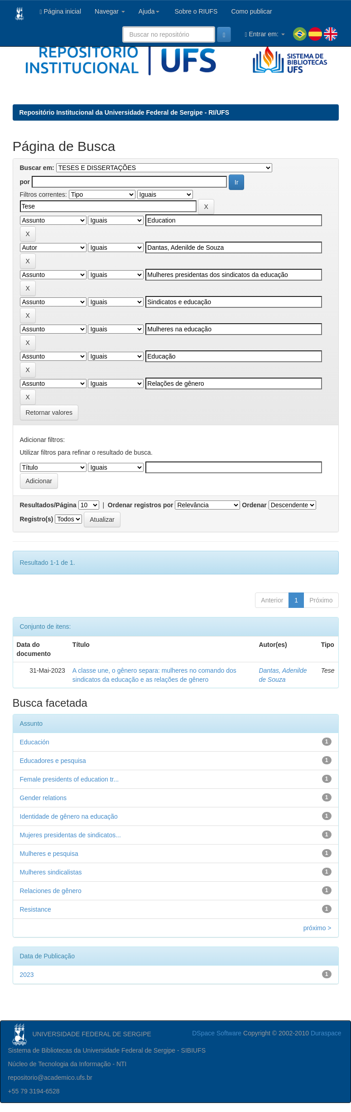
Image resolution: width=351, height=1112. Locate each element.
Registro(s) (36, 519)
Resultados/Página (48, 505)
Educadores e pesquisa (53, 760)
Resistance (35, 909)
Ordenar (254, 505)
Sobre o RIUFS (195, 11)
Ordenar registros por (140, 505)
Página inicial (61, 11)
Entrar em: (264, 34)
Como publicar (251, 11)
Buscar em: (37, 167)
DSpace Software (216, 1033)
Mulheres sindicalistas (51, 872)
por (25, 181)
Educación (34, 742)
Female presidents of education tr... (69, 779)
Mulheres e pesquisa (49, 853)
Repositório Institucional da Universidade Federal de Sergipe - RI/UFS (124, 112)
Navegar (110, 11)
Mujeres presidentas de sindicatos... (70, 835)
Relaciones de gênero (51, 890)
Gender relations (43, 797)
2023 (27, 974)
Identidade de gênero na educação (69, 816)
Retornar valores (49, 412)
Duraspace (326, 1033)
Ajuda (149, 11)
